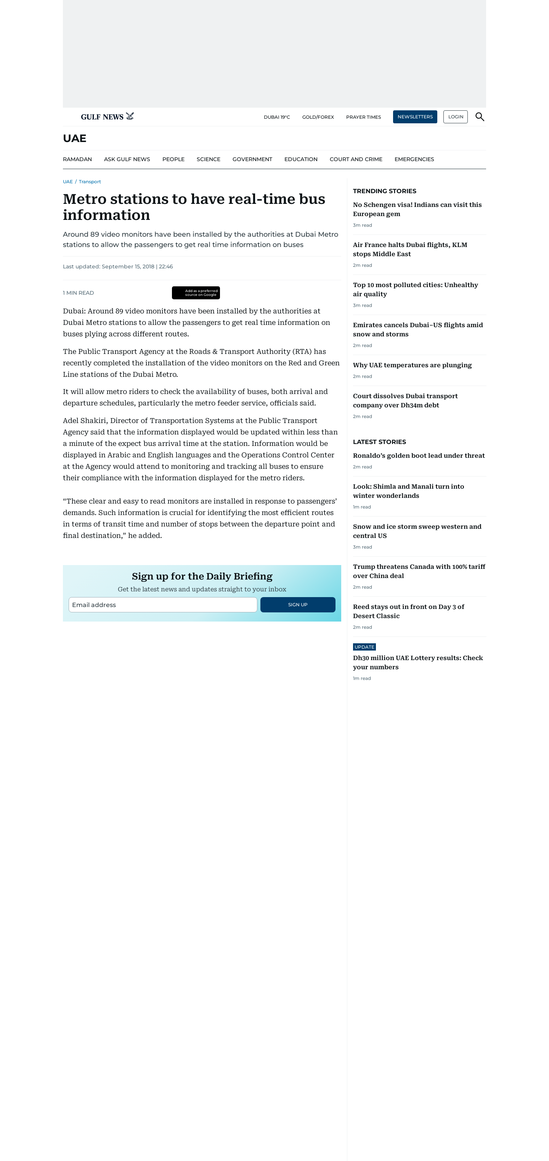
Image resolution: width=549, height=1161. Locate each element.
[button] (69, 117)
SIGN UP (298, 700)
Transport (90, 181)
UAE (68, 181)
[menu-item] (77, 159)
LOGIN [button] (456, 116)
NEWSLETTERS (415, 116)
